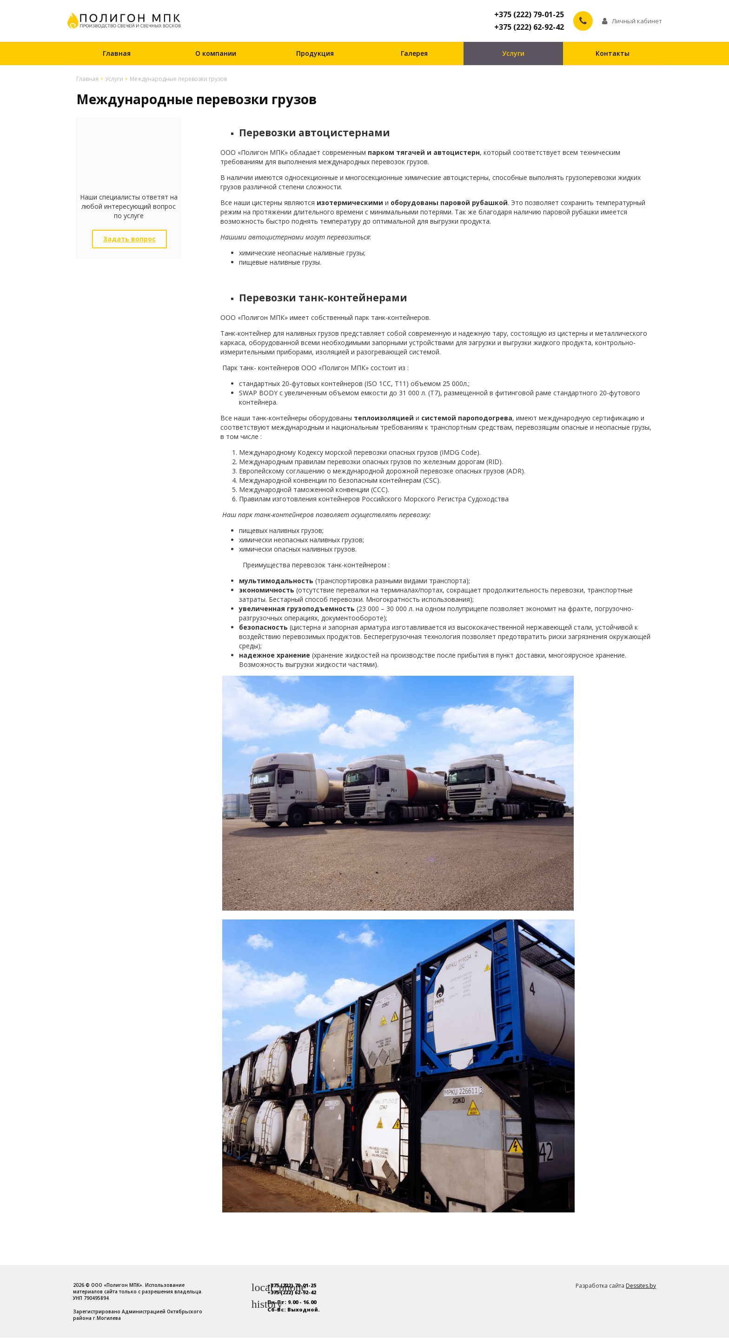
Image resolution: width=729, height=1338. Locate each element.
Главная (117, 53)
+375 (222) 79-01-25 (529, 14)
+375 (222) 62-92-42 (529, 27)
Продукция (315, 53)
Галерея (414, 53)
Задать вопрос (129, 239)
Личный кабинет (632, 21)
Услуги (513, 53)
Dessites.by (641, 1286)
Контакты (613, 53)
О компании (215, 53)
